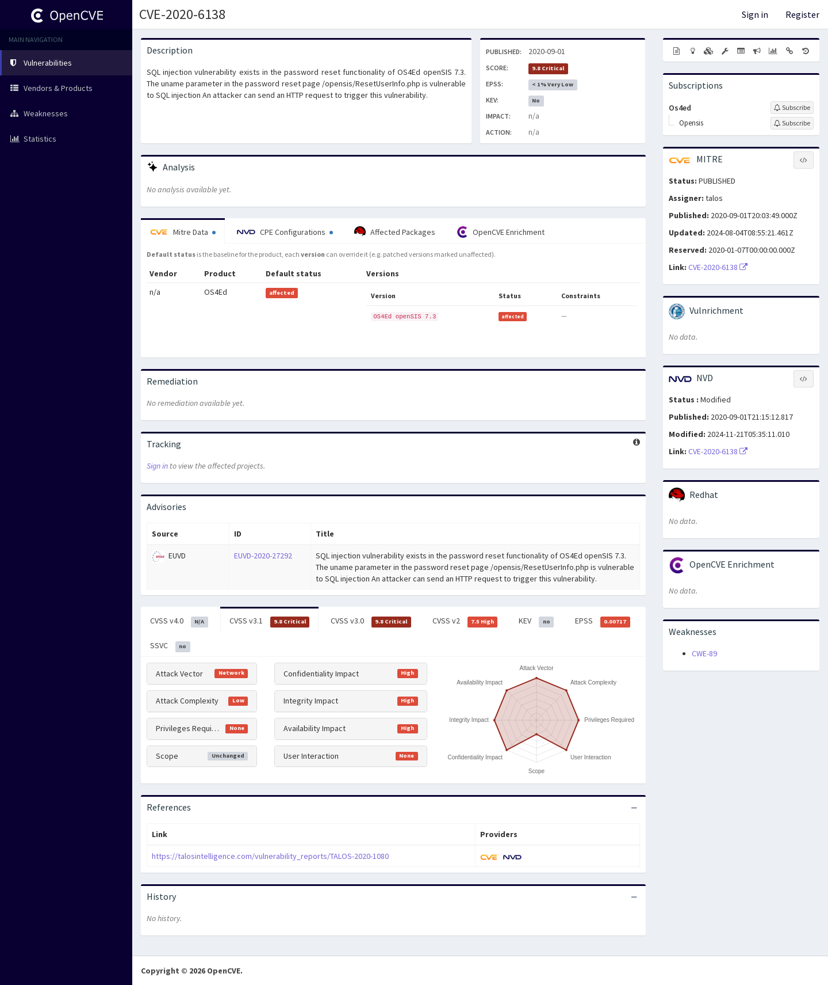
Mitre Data (183, 232)
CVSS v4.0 (179, 621)
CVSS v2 (465, 621)
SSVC (170, 646)
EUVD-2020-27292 (263, 555)
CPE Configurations (285, 232)
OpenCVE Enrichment (501, 232)
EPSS (602, 621)
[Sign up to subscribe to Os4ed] (792, 107)
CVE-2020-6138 (182, 14)
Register (802, 14)
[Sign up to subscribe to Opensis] (792, 123)
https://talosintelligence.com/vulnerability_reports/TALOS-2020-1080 (270, 856)
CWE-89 (704, 653)
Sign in (755, 14)
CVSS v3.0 (371, 621)
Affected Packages (394, 232)
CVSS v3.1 (269, 621)
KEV (536, 621)
